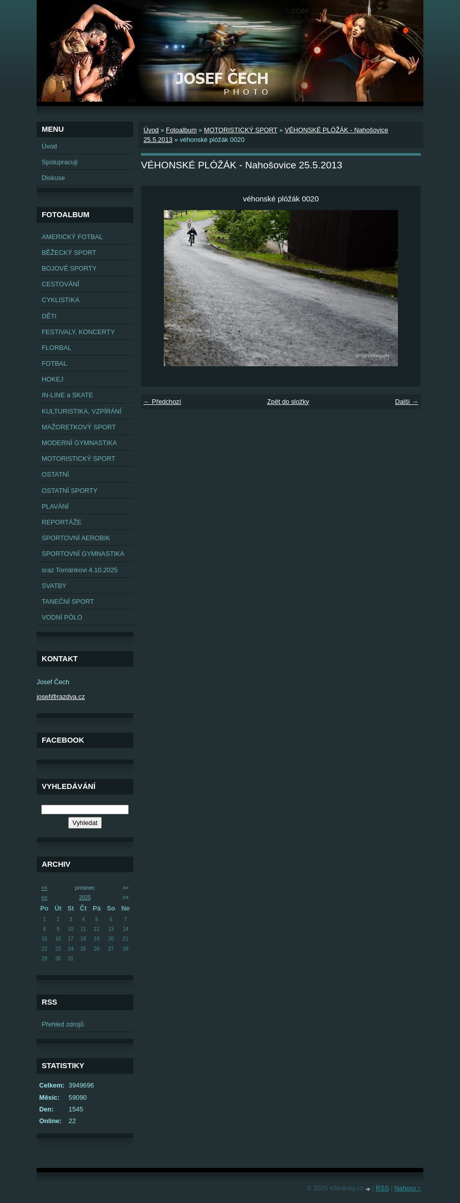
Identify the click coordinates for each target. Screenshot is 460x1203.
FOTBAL (54, 363)
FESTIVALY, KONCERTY (78, 332)
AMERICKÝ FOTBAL (72, 237)
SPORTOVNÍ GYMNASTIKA (83, 554)
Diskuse (53, 178)
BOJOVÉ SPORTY (69, 268)
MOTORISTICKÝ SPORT (79, 458)
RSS (382, 1188)
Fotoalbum (181, 130)
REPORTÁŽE (61, 522)
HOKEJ (53, 379)
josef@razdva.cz (61, 696)
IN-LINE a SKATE (67, 395)
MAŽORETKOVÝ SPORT (79, 427)
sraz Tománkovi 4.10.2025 (80, 570)
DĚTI (49, 316)
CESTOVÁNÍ (60, 284)
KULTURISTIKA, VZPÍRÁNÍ (82, 411)
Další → (406, 401)
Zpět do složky (288, 401)
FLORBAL (56, 347)
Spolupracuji (59, 162)
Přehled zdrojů (63, 1024)
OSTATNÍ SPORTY (70, 490)
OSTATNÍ (55, 474)
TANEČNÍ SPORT (68, 601)
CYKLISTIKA (60, 300)
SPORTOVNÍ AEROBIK (76, 538)
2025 (85, 897)
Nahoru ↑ (407, 1188)
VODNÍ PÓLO (62, 617)
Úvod (49, 146)
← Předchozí (162, 401)
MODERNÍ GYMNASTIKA (79, 443)
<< (44, 888)
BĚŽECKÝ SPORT (69, 252)
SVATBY (54, 586)
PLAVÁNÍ (55, 506)
